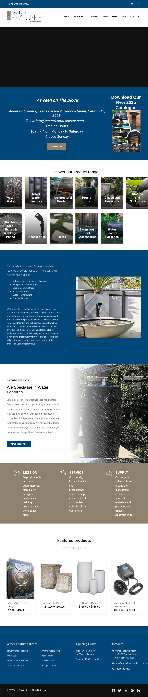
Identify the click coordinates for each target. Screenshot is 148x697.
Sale (124, 16)
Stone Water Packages (17, 660)
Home (66, 16)
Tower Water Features (36, 197)
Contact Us (56, 146)
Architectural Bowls (63, 199)
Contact (134, 16)
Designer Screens (49, 665)
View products (19, 444)
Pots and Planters (15, 665)
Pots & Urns (86, 199)
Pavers (61, 237)
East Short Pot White (88, 603)
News (105, 16)
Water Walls (10, 199)
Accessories (37, 237)
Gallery (94, 16)
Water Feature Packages (112, 233)
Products (79, 16)
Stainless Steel (48, 660)
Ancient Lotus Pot (51, 603)
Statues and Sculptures (137, 197)
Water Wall (12, 655)
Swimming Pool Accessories (87, 233)
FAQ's (114, 16)
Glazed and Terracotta (112, 199)
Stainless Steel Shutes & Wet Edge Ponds (10, 230)
